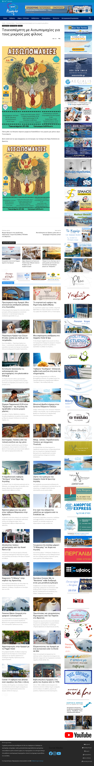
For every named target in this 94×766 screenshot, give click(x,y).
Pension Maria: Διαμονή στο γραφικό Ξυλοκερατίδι (14, 614)
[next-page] (6, 270)
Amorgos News (10, 23)
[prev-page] (3, 270)
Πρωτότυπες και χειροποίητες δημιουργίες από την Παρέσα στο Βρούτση (46, 615)
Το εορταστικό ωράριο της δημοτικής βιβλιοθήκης (44, 303)
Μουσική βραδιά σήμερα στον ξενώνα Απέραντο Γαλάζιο (46, 405)
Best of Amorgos (13, 26)
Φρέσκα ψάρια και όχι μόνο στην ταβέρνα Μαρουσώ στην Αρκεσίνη (15, 512)
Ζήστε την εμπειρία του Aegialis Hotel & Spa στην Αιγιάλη (44, 479)
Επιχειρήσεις (46, 18)
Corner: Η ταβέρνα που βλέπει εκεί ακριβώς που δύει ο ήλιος (15, 681)
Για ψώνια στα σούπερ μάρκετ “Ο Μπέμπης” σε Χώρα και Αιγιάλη (46, 547)
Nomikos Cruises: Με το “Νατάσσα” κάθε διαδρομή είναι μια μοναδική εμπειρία (45, 580)
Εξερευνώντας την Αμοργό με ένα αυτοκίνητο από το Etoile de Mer (46, 648)
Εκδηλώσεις (35, 18)
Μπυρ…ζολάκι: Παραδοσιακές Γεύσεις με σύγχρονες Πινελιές (46, 442)
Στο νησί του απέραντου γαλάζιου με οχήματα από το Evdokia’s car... (45, 512)
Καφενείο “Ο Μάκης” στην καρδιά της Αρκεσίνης (13, 579)
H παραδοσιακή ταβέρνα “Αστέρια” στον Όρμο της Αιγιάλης (13, 479)
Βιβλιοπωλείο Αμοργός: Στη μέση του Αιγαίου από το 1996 (46, 681)
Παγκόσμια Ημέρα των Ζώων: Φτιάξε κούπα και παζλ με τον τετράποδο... (15, 338)
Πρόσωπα (56, 18)
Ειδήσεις (12, 18)
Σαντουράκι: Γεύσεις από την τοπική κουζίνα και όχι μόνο (14, 441)
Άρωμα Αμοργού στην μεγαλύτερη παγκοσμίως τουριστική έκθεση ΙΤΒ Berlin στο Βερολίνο (15, 234)
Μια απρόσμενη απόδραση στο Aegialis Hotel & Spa (46, 337)
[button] (90, 18)
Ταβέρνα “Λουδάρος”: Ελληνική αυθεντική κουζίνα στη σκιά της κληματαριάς (47, 371)
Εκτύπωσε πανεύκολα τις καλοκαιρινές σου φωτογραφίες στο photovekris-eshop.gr (15, 372)
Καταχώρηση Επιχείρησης (70, 18)
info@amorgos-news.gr (37, 761)
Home (5, 18)
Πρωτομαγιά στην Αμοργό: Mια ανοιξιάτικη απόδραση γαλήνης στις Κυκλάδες (15, 304)
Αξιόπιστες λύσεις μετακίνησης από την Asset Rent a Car (14, 547)
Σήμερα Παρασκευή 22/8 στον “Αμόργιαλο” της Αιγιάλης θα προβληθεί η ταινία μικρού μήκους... (15, 407)
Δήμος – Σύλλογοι (23, 18)
